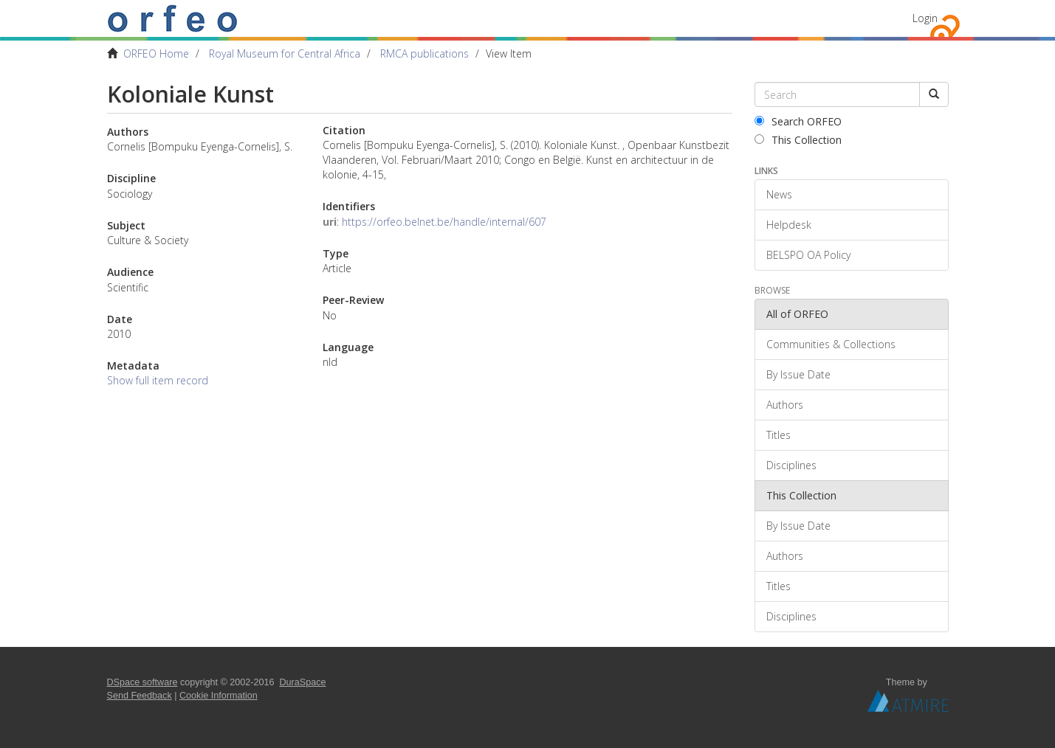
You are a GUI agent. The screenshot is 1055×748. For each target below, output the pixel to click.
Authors (784, 405)
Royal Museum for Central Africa (284, 53)
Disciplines (791, 465)
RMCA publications (424, 53)
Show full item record (157, 380)
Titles (778, 435)
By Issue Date (798, 374)
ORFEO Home (156, 53)
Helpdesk (788, 225)
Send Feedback (139, 695)
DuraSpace (303, 682)
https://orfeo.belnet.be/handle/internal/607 (444, 222)
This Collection (798, 140)
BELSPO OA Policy (808, 255)
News (779, 194)
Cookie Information (218, 695)
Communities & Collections (831, 344)
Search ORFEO (798, 121)
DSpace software (142, 682)
